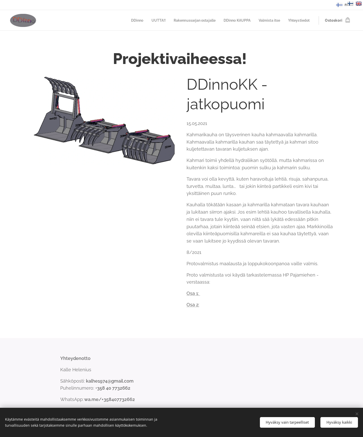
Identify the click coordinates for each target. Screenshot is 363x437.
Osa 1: (193, 293)
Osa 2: (193, 304)
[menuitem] (127, 20)
